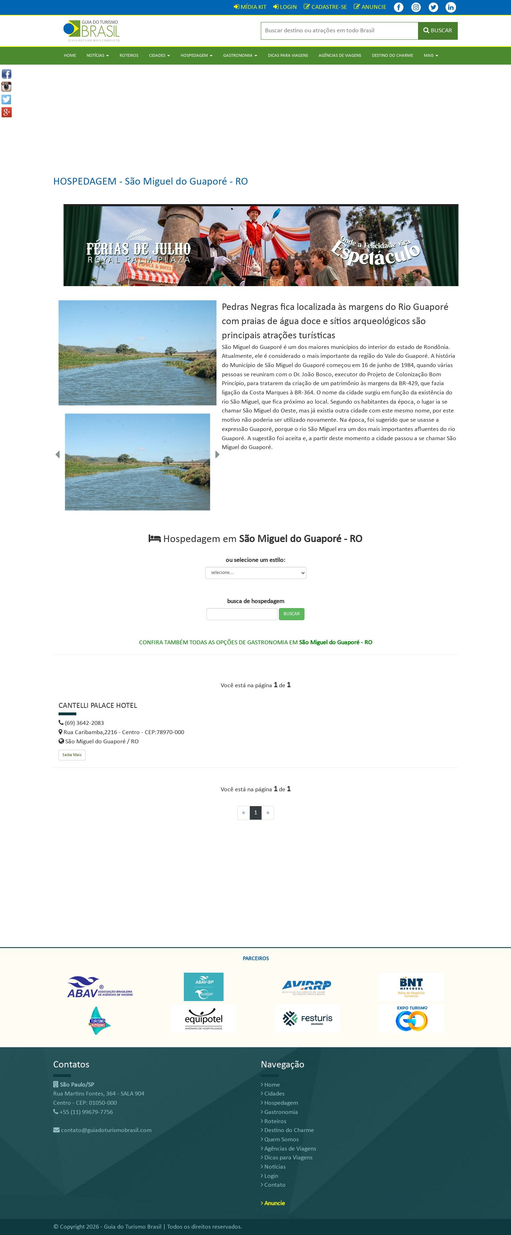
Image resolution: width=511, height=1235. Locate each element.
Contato (273, 1185)
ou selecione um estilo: (255, 560)
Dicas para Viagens (288, 55)
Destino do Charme (392, 55)
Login (269, 1176)
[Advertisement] (255, 114)
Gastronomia (279, 1112)
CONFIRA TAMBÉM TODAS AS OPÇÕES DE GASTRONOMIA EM (255, 642)
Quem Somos (280, 1139)
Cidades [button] (159, 55)
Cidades (273, 1094)
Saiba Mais (72, 755)
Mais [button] (431, 55)
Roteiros (129, 55)
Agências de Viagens (340, 55)
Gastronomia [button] (240, 55)
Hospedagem (279, 1103)
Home (70, 55)
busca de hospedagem (255, 601)
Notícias (273, 1167)
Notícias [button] (98, 55)
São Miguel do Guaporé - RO (186, 181)
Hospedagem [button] (197, 55)
